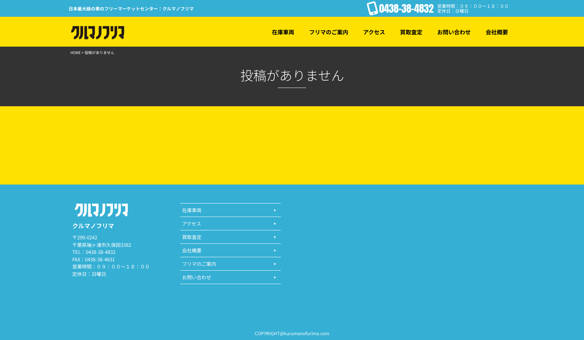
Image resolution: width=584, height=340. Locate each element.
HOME (75, 52)
